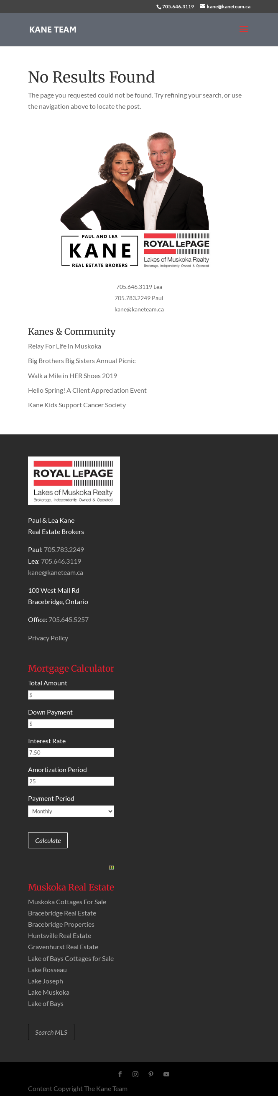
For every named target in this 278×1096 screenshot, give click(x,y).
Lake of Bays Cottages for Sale (71, 958)
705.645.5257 (68, 619)
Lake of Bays (46, 1003)
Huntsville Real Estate (59, 935)
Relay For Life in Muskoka (64, 346)
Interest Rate (47, 741)
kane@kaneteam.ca (139, 309)
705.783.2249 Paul (139, 297)
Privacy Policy (48, 638)
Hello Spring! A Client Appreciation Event (87, 390)
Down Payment (50, 712)
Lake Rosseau (47, 969)
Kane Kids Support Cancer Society (77, 405)
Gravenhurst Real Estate (63, 947)
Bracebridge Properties (61, 924)
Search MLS (51, 1032)
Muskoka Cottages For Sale (67, 901)
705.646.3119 (178, 6)
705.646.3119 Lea (139, 286)
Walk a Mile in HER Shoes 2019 (72, 375)
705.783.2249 (64, 549)
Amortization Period (57, 769)
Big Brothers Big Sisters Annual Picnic (81, 360)
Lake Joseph (45, 981)
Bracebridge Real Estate (62, 913)
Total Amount (47, 683)
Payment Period (51, 798)
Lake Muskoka (48, 992)
